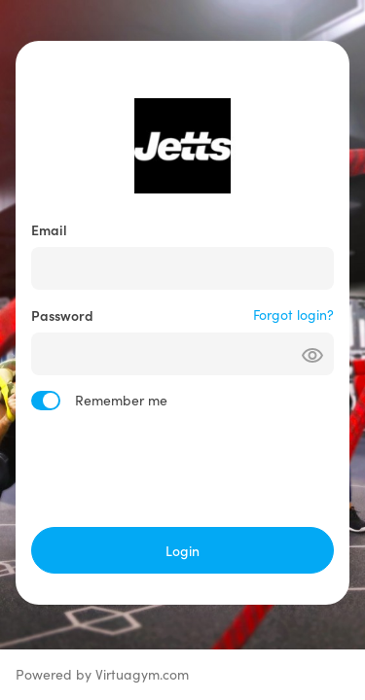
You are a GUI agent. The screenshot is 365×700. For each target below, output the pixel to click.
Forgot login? (293, 314)
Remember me (121, 400)
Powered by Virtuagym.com (102, 674)
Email (49, 229)
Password (62, 315)
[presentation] (183, 469)
